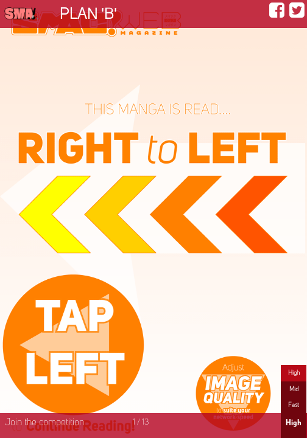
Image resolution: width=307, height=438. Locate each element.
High (294, 373)
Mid (293, 389)
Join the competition (44, 423)
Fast (293, 405)
